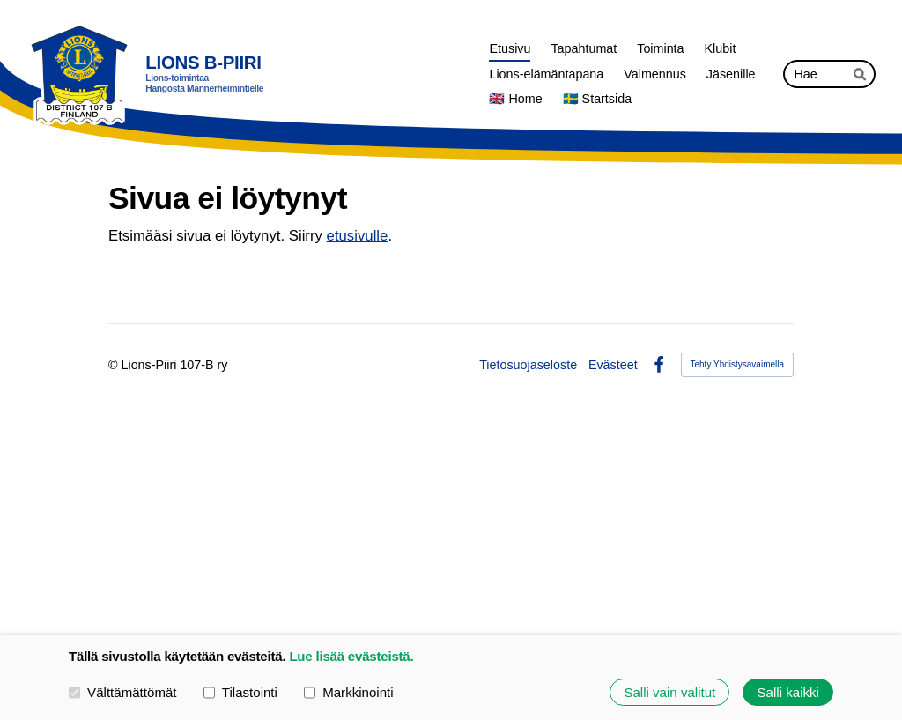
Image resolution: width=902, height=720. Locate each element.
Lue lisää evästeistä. (351, 656)
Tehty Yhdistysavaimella (738, 364)
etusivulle (357, 235)
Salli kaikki (788, 692)
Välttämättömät (123, 691)
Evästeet (613, 365)
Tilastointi (240, 691)
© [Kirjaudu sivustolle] (115, 365)
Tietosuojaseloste (528, 365)
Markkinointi (349, 691)
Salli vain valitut (669, 692)
